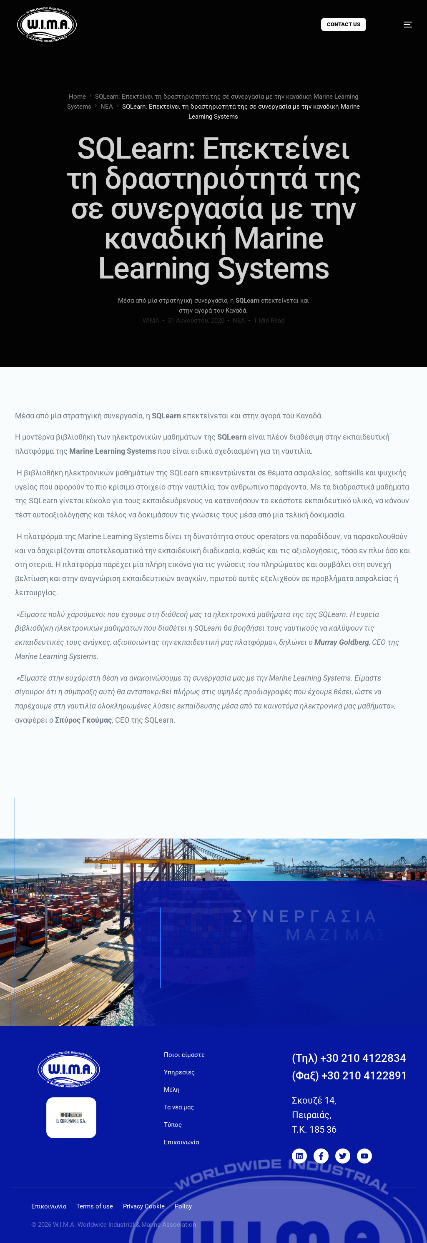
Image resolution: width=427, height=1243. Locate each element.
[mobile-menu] (399, 24)
